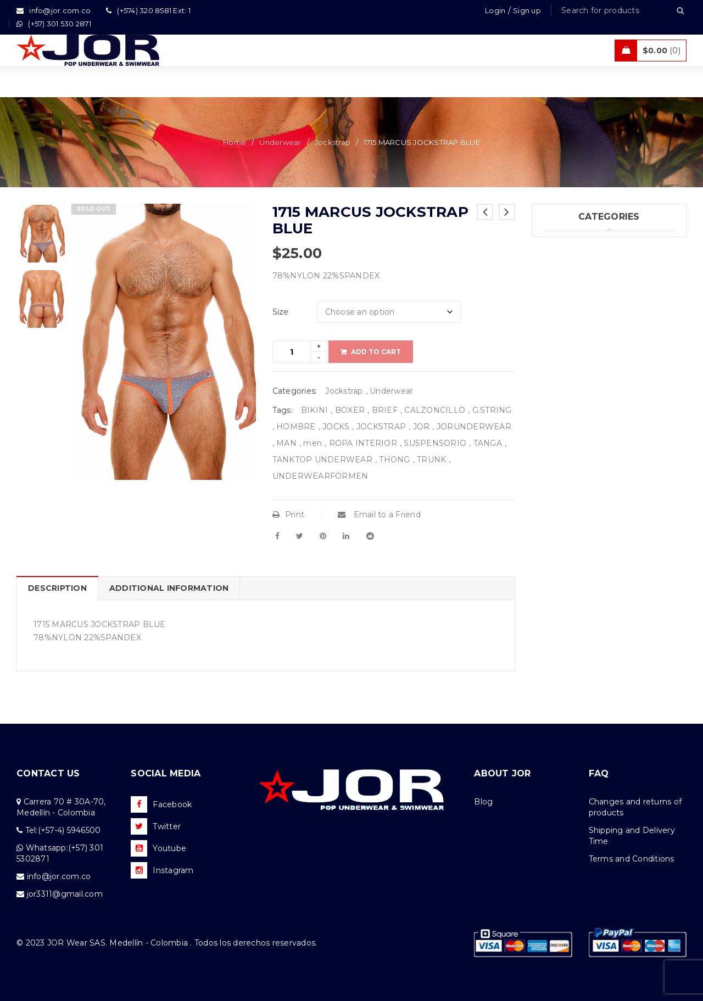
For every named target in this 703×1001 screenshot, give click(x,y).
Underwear (280, 142)
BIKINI (314, 410)
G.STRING (492, 410)
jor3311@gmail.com (65, 894)
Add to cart (376, 352)
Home (234, 142)
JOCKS (335, 427)
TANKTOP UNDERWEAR (322, 460)
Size (280, 312)
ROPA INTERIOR (363, 443)
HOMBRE (296, 427)
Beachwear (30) (574, 289)
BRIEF (385, 410)
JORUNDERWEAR (474, 427)
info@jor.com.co (59, 876)
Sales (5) (559, 334)
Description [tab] (57, 588)
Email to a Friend (379, 514)
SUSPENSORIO (435, 443)
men (312, 443)
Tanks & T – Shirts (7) (583, 356)
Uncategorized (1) (578, 379)
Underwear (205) (576, 244)
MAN (286, 443)
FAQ (599, 773)
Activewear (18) (573, 311)
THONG (394, 460)
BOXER (350, 410)
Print (288, 514)
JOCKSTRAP (381, 427)
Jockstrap (332, 142)
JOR (421, 427)
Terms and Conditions (631, 859)
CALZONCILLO (434, 410)
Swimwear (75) (572, 266)
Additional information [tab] (169, 588)
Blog (483, 802)
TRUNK (431, 460)
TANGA (487, 443)
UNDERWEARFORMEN (320, 476)
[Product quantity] (291, 351)
